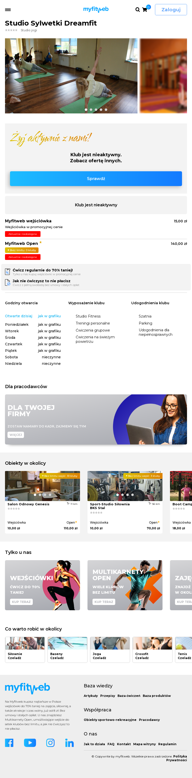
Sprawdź (96, 178)
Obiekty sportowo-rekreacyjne (110, 720)
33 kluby (60, 476)
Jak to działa (94, 744)
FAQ (111, 744)
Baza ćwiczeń (129, 696)
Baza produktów (157, 696)
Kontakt (124, 744)
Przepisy (107, 696)
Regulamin (167, 744)
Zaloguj (171, 10)
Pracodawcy (149, 720)
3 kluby (143, 476)
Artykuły (91, 696)
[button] (86, 109)
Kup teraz (21, 602)
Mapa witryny (144, 744)
